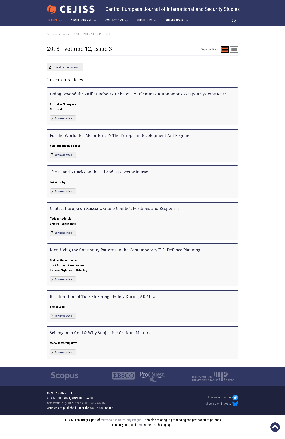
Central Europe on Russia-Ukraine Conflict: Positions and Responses (114, 208)
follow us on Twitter (221, 397)
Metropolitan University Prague (121, 420)
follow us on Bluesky (221, 403)
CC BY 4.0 (96, 408)
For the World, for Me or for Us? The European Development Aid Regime (119, 135)
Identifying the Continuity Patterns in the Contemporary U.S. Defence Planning (125, 250)
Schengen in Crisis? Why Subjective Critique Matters (100, 333)
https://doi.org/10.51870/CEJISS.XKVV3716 (76, 403)
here (140, 425)
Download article (63, 118)
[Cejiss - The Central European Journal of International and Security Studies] (71, 9)
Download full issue (65, 67)
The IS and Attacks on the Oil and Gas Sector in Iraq (99, 172)
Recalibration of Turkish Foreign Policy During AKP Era (102, 296)
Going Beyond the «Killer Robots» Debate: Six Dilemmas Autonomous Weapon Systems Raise (138, 94)
